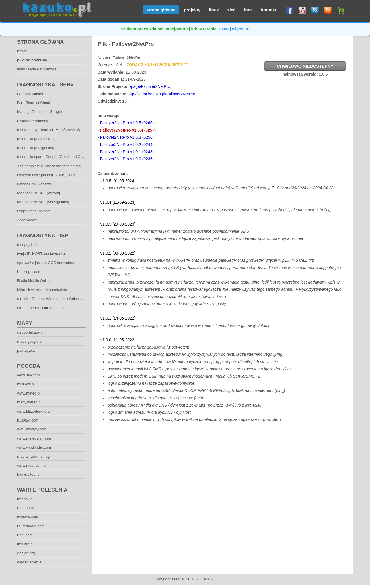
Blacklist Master (30, 94)
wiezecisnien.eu (30, 562)
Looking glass (28, 272)
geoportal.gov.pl (30, 332)
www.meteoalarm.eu (34, 438)
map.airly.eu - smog (33, 456)
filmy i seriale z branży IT (37, 69)
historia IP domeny (32, 121)
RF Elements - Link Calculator (42, 308)
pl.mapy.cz (26, 350)
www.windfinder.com (34, 447)
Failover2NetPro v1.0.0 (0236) (127, 159)
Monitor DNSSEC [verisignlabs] (43, 202)
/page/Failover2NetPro (150, 86)
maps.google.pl (29, 341)
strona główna (161, 9)
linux (214, 9)
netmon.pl (25, 508)
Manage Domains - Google (39, 111)
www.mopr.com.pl (31, 465)
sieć (231, 9)
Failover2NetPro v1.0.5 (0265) (127, 122)
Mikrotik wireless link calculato (42, 290)
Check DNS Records (34, 184)
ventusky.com (28, 375)
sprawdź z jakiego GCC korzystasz (46, 263)
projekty (192, 9)
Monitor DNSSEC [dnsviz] (38, 193)
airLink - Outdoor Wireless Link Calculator (51, 299)
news (21, 51)
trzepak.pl (25, 499)
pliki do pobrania (32, 60)
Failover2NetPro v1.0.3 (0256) (127, 137)
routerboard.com (30, 526)
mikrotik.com (27, 517)
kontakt (268, 9)
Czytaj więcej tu (234, 29)
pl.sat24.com (27, 420)
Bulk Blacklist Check (34, 103)
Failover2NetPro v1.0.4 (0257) (128, 130)
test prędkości (28, 245)
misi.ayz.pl (26, 384)
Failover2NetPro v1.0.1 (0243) (127, 151)
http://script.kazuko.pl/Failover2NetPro (161, 94)
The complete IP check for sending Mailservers (56, 166)
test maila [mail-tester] (35, 139)
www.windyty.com (31, 429)
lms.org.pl (25, 544)
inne (248, 9)
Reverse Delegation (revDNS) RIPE (46, 175)
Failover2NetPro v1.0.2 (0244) (127, 144)
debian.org (26, 553)
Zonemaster (27, 220)
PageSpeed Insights (33, 211)
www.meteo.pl (28, 393)
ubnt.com (24, 535)
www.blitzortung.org (33, 411)
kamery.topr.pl (28, 474)
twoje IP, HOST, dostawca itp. (41, 253)
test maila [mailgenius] (35, 148)
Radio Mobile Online (34, 280)
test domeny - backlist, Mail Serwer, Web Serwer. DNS (62, 130)
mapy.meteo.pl (29, 402)
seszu (176, 579)
